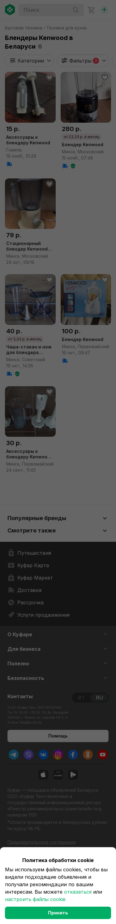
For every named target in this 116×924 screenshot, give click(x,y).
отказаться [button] (78, 892)
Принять (58, 912)
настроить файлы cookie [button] (35, 899)
